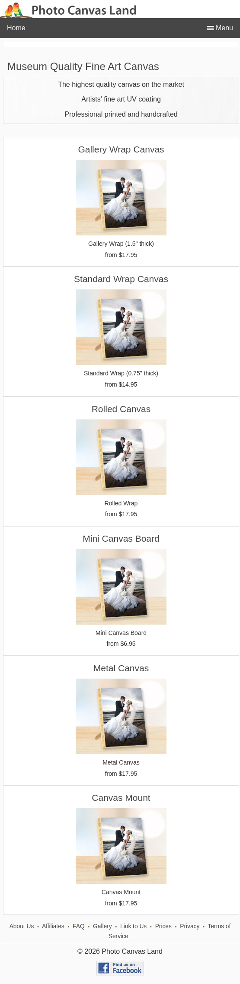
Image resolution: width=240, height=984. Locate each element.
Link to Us (133, 926)
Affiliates (53, 926)
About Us (22, 926)
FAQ (79, 926)
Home (16, 28)
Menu (223, 28)
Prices (163, 926)
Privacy (189, 926)
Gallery (102, 926)
